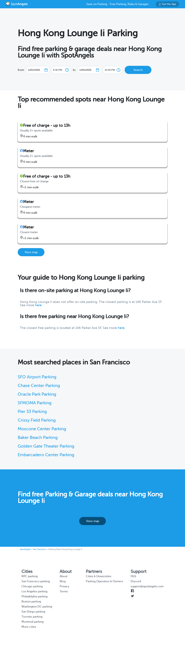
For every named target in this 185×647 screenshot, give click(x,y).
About (63, 576)
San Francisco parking (35, 581)
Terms (64, 591)
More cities (28, 626)
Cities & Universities (98, 576)
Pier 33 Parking (32, 411)
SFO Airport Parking (37, 377)
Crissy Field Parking (37, 420)
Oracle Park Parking (37, 394)
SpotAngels (25, 549)
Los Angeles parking (34, 591)
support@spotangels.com (147, 586)
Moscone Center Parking (42, 428)
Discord (136, 581)
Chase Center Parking (39, 385)
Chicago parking (32, 586)
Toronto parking (31, 616)
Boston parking (31, 601)
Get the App (167, 4)
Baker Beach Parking (38, 437)
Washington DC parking (36, 606)
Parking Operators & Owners (104, 581)
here (38, 305)
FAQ (133, 576)
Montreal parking (32, 621)
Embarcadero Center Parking (46, 454)
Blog (63, 581)
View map (31, 252)
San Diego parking (33, 611)
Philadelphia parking (34, 596)
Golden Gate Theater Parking (46, 446)
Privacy (64, 586)
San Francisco (39, 549)
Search (138, 70)
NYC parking (29, 576)
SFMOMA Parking (34, 402)
